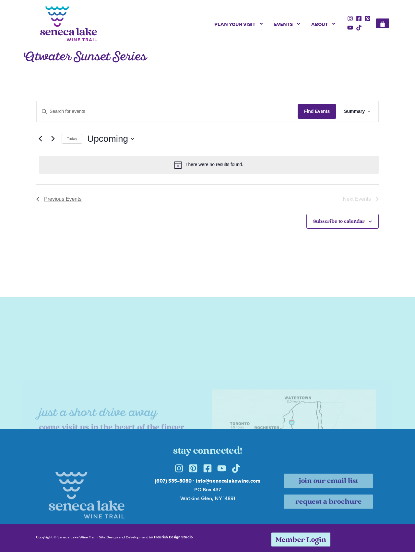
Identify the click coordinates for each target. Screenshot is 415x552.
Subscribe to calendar (339, 222)
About (323, 24)
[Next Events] (53, 139)
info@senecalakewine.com (228, 480)
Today (72, 139)
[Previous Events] (40, 139)
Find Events (317, 111)
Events (287, 24)
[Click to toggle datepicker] (110, 138)
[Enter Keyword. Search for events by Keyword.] (167, 111)
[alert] (209, 165)
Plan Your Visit (239, 24)
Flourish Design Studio (173, 536)
